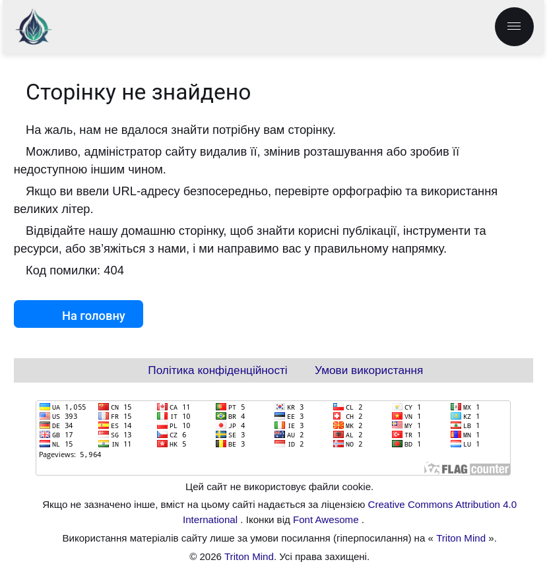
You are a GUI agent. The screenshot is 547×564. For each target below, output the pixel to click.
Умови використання (369, 370)
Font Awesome (327, 519)
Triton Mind (461, 538)
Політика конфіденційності (217, 370)
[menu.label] (514, 26)
